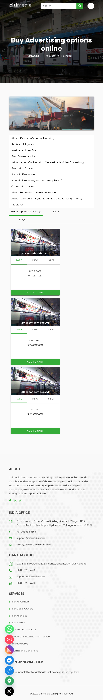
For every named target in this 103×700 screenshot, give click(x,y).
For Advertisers (20, 601)
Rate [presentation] (19, 260)
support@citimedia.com (31, 538)
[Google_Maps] (9, 680)
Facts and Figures (22, 144)
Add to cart (35, 292)
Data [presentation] (56, 211)
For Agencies (19, 615)
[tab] (26, 212)
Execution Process (23, 168)
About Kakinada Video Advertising (32, 138)
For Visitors (18, 622)
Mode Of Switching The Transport (32, 636)
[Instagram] (9, 649)
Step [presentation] (51, 260)
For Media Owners (22, 608)
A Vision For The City (24, 629)
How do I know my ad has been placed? (36, 180)
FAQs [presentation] (22, 219)
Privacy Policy (20, 643)
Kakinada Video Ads (23, 150)
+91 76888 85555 (26, 531)
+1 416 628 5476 (26, 570)
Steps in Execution (23, 174)
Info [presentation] (35, 260)
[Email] (9, 639)
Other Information (23, 186)
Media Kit (17, 204)
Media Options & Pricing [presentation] (26, 211)
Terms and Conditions (25, 650)
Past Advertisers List (23, 156)
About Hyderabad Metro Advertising (34, 192)
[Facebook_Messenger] (9, 660)
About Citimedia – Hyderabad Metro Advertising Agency (46, 198)
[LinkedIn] (9, 670)
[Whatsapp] (9, 629)
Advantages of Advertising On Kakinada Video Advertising (47, 162)
